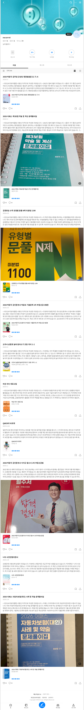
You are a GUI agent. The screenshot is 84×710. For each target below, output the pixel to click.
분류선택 (3, 70)
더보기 (75, 2)
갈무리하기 (76, 108)
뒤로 (4, 2)
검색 (71, 2)
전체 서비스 (80, 2)
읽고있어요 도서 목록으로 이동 (13, 52)
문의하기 (50, 697)
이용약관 (44, 697)
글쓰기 (42, 705)
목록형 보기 (80, 70)
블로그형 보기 (74, 70)
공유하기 (80, 108)
